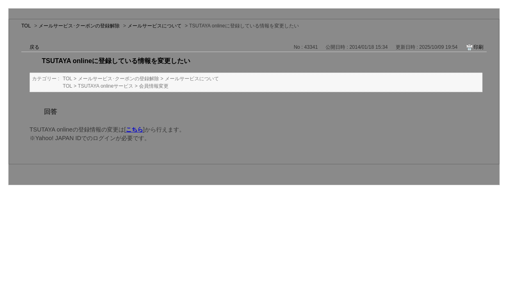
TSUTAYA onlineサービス (105, 86)
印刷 (478, 47)
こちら (134, 129)
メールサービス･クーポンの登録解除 (79, 26)
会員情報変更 (154, 86)
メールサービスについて (155, 26)
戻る (34, 47)
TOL (26, 26)
